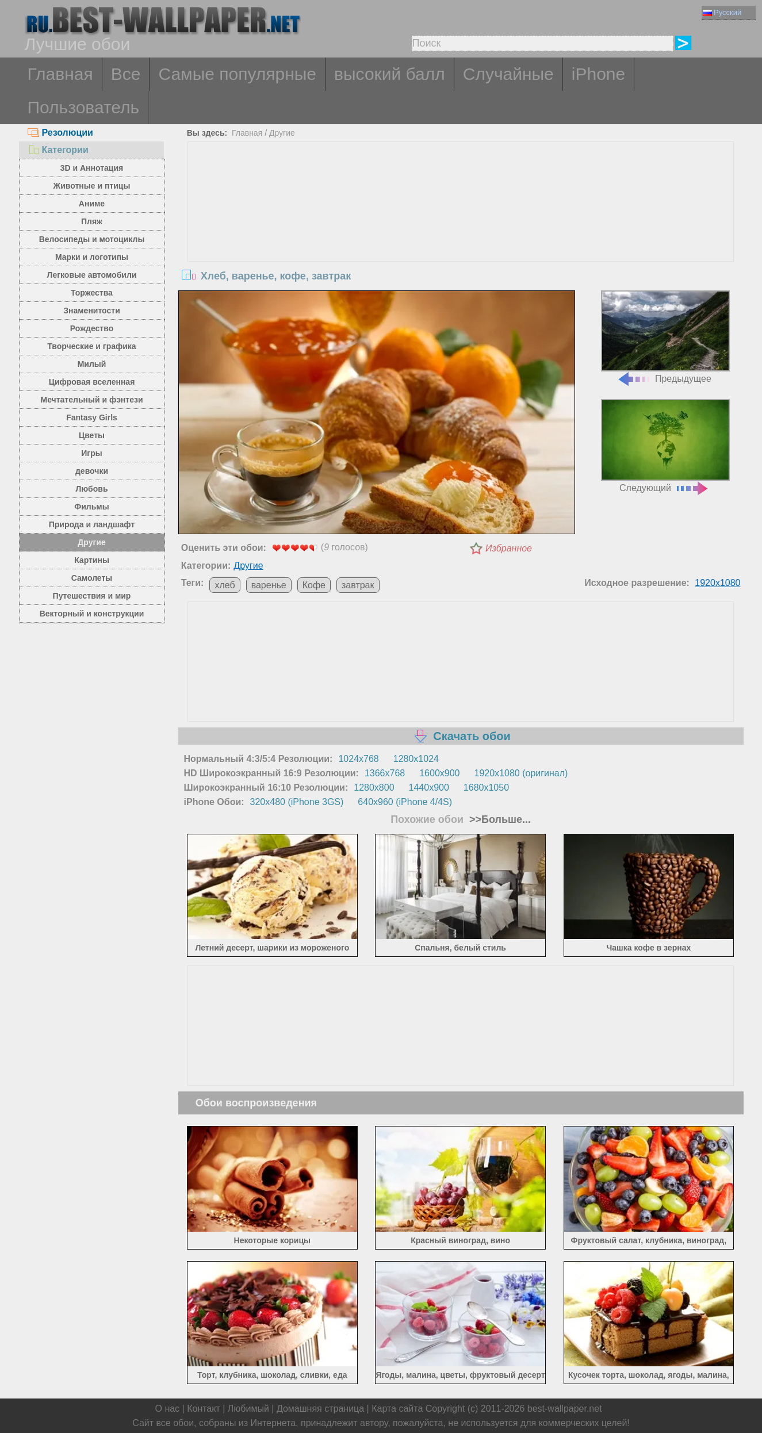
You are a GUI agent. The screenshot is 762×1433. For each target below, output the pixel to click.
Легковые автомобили (92, 274)
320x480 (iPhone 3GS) (297, 802)
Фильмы (91, 506)
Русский (722, 12)
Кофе (314, 585)
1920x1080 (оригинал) (521, 773)
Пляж (91, 221)
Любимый (248, 1408)
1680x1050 (486, 787)
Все (126, 73)
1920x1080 (717, 583)
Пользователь (84, 107)
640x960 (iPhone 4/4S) (405, 802)
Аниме (92, 203)
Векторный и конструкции (92, 613)
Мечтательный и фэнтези (91, 399)
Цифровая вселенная (92, 381)
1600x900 (439, 773)
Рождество (91, 328)
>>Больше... (498, 819)
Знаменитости (91, 310)
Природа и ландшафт (92, 524)
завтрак (358, 585)
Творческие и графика (91, 346)
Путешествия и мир (92, 595)
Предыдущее (665, 337)
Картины (91, 560)
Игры (91, 453)
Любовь (91, 488)
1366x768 (385, 773)
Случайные (508, 73)
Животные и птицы (92, 185)
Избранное (508, 548)
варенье (268, 585)
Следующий (665, 446)
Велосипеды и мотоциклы (92, 239)
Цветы (92, 435)
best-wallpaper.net (564, 1408)
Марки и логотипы (91, 257)
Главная (60, 73)
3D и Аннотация (92, 168)
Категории (58, 150)
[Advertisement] (460, 228)
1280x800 (374, 787)
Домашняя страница (320, 1408)
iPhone (598, 73)
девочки (91, 471)
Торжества (92, 292)
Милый (92, 364)
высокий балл (389, 73)
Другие (91, 542)
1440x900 (429, 787)
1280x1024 (416, 759)
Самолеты (92, 578)
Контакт (203, 1408)
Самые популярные (237, 73)
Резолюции (60, 132)
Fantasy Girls (91, 417)
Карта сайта (397, 1408)
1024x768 (358, 759)
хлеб (225, 585)
